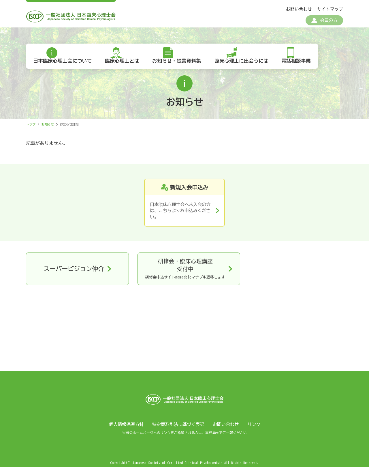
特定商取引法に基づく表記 (178, 430)
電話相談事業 (305, 66)
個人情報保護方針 (123, 430)
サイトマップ (330, 9)
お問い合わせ (299, 9)
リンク (257, 430)
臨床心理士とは (125, 66)
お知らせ (47, 130)
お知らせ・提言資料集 (181, 66)
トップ (30, 130)
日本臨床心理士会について (63, 66)
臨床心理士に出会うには (248, 66)
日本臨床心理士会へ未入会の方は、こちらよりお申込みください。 (180, 217)
